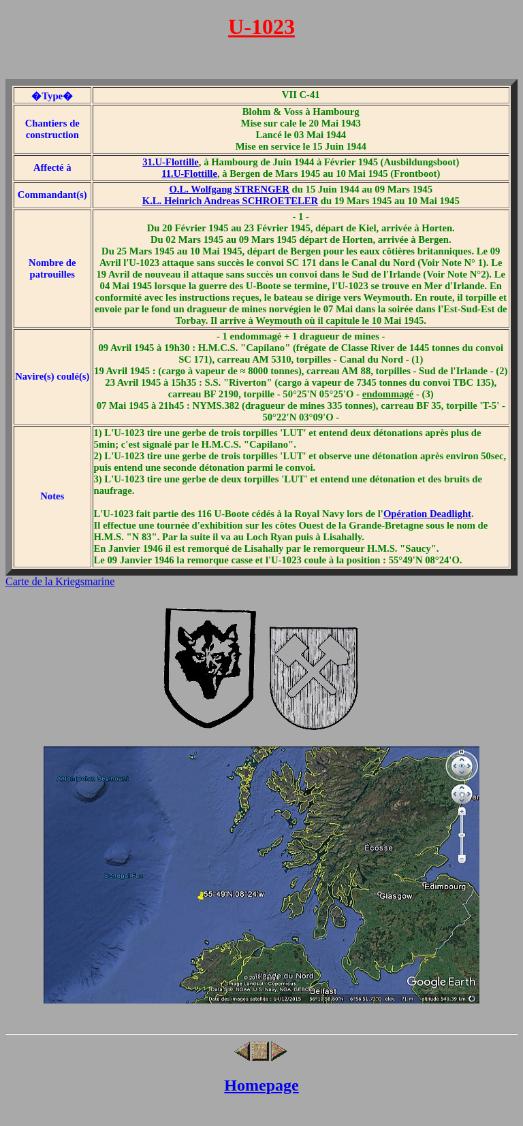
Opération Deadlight (427, 513)
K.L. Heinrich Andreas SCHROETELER (230, 200)
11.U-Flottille (189, 173)
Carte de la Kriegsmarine (59, 581)
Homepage (261, 1085)
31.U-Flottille (170, 161)
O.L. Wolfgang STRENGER (229, 189)
